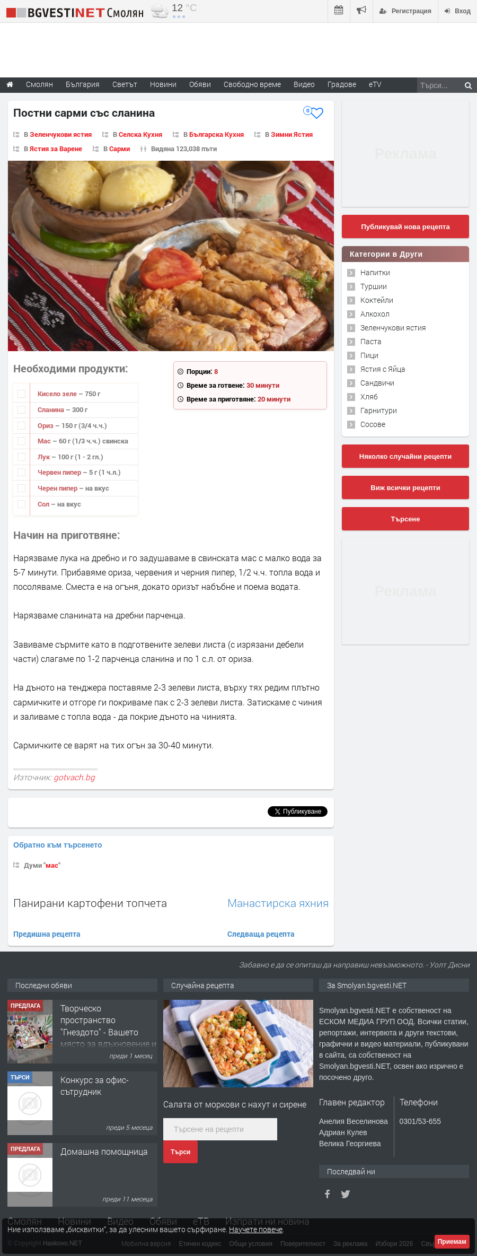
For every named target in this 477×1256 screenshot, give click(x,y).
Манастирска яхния (278, 903)
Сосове (372, 424)
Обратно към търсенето (57, 845)
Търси (180, 1152)
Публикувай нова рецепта (405, 227)
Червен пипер (60, 472)
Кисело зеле (58, 393)
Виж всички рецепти (405, 488)
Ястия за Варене (56, 148)
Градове (342, 84)
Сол (44, 504)
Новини (163, 84)
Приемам (452, 1241)
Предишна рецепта (47, 934)
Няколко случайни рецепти (405, 456)
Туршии (373, 286)
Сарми (119, 148)
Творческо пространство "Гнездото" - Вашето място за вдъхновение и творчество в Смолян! (108, 1031)
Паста (371, 341)
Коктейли (376, 300)
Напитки (375, 272)
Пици (369, 355)
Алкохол (375, 314)
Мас (45, 441)
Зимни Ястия (292, 134)
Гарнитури (378, 410)
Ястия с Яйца (382, 369)
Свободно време (252, 84)
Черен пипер (58, 488)
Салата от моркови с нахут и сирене (234, 1104)
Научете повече (255, 1229)
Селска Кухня (140, 134)
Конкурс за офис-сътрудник (94, 1085)
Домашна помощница (104, 1151)
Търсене (405, 519)
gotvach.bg (74, 777)
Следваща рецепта (261, 934)
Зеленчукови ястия (61, 134)
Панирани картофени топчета (90, 902)
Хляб (369, 396)
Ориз (46, 425)
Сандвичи (377, 383)
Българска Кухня (216, 134)
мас (52, 865)
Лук (44, 456)
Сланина (52, 409)
